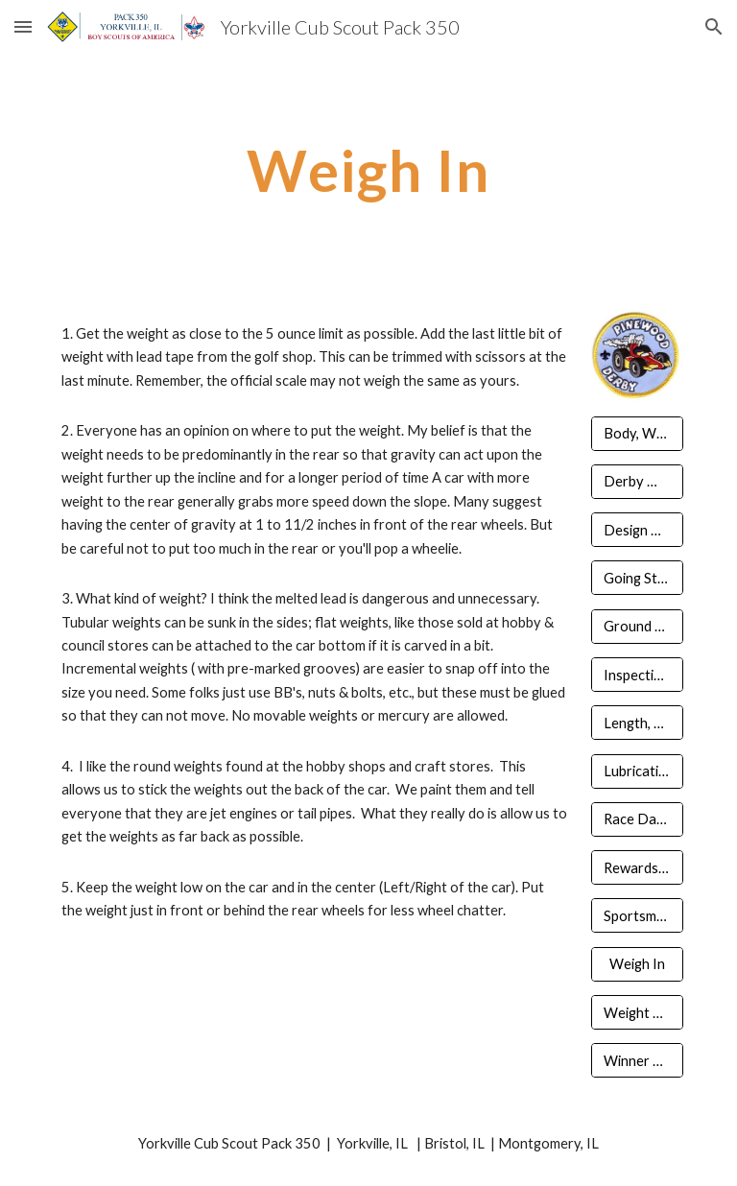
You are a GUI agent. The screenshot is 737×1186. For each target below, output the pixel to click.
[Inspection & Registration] (636, 674)
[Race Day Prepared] (636, 819)
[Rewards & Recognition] (636, 867)
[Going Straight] (636, 578)
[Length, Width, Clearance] (636, 722)
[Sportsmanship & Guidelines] (636, 915)
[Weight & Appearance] (636, 1012)
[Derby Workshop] (636, 482)
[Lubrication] (636, 770)
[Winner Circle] (636, 1060)
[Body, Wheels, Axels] (636, 433)
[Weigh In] (636, 964)
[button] (23, 26)
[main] (368, 169)
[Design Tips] (636, 530)
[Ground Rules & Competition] (636, 627)
